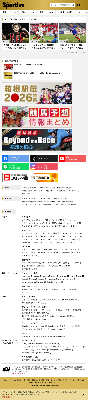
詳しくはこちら (8, 397)
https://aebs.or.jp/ (18, 373)
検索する (73, 5)
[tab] (23, 12)
